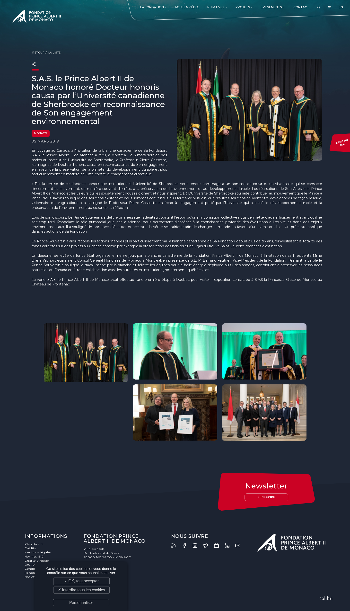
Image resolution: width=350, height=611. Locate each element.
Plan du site (34, 544)
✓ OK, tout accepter (81, 581)
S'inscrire (266, 497)
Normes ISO (34, 556)
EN (341, 7)
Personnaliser (81, 603)
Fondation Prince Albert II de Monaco (36, 17)
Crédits (30, 548)
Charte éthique (37, 560)
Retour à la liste (46, 52)
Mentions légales (38, 552)
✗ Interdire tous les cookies (81, 590)
